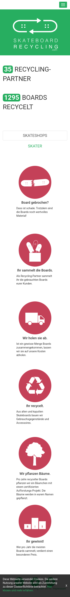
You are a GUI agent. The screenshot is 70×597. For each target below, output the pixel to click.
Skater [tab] (35, 146)
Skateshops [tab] (35, 135)
